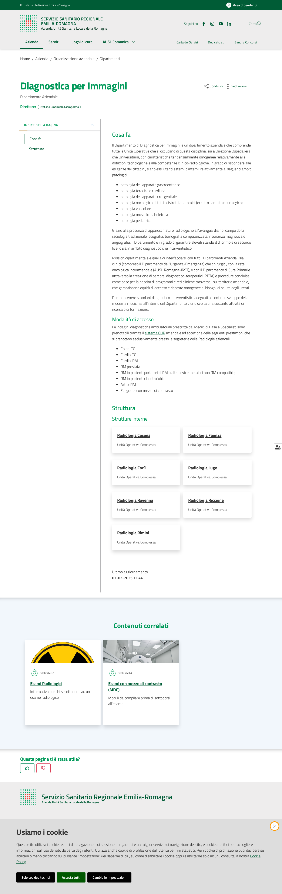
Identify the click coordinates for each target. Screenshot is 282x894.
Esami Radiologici (46, 684)
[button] (257, 24)
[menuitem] (31, 42)
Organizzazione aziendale (74, 59)
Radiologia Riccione (206, 500)
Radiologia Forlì (131, 468)
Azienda (41, 59)
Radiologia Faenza (204, 435)
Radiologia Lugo (202, 468)
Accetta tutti (71, 877)
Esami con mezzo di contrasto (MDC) (135, 687)
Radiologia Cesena (133, 435)
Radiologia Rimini (133, 533)
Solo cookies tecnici (35, 877)
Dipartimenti (110, 59)
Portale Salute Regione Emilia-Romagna (45, 5)
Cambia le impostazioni (109, 877)
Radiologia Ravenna (135, 500)
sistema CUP (155, 333)
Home (25, 59)
